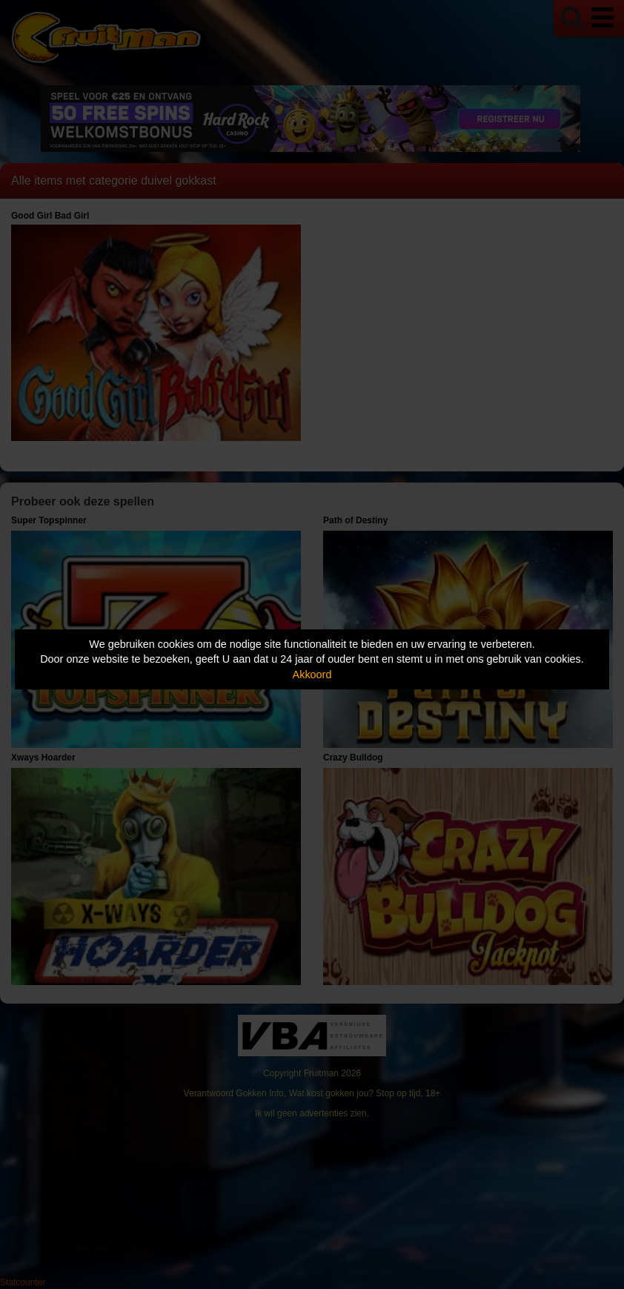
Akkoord (312, 674)
